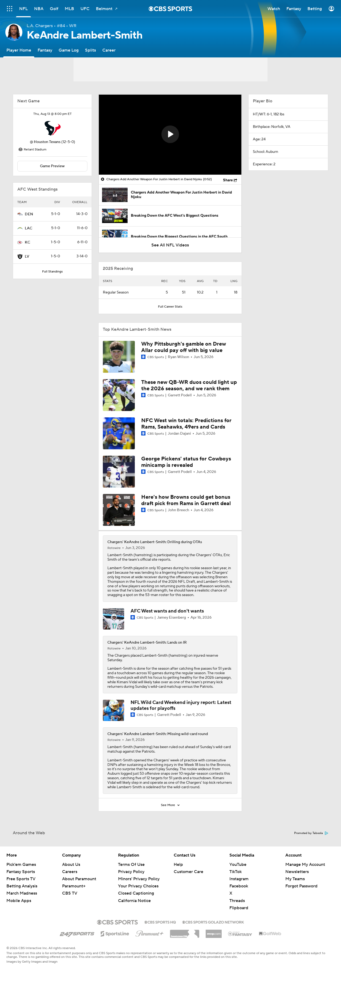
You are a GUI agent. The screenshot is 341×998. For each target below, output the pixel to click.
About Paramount (79, 879)
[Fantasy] (44, 50)
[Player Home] (18, 50)
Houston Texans (47, 142)
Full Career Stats (170, 307)
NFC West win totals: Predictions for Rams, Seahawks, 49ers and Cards (186, 423)
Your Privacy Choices (138, 886)
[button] (170, 134)
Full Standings (52, 272)
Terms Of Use (131, 864)
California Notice (134, 900)
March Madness (21, 893)
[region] (170, 135)
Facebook (238, 886)
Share (228, 180)
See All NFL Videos (170, 245)
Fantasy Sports (20, 871)
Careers (69, 871)
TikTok (235, 871)
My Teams (295, 879)
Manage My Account (305, 864)
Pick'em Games (21, 864)
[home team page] (52, 128)
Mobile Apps (18, 900)
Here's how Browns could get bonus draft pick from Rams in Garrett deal (186, 500)
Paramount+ (74, 886)
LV (27, 256)
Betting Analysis (21, 886)
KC (27, 242)
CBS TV (69, 893)
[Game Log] (68, 50)
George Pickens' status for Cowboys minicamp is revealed (186, 462)
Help (178, 864)
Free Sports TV (20, 879)
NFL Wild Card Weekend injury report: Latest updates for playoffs (181, 705)
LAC (28, 228)
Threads (237, 900)
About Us (71, 864)
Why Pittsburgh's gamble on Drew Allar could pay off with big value (183, 347)
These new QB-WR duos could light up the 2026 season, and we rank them (189, 385)
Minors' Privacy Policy (139, 879)
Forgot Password (301, 886)
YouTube (237, 864)
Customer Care (188, 871)
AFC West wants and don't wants (167, 611)
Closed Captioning (136, 893)
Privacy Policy (131, 871)
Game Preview (52, 166)
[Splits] (90, 50)
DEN (29, 214)
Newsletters (297, 871)
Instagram (239, 879)
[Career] (109, 50)
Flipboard (238, 908)
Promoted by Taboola (311, 833)
